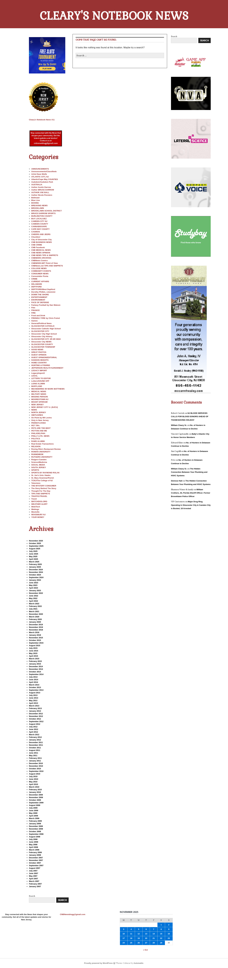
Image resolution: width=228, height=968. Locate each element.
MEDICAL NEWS (38, 391)
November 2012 (36, 716)
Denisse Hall (176, 481)
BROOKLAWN (37, 208)
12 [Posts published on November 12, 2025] (139, 934)
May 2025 (33, 556)
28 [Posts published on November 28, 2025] (154, 943)
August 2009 (34, 805)
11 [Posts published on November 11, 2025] (131, 934)
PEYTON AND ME (39, 431)
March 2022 (34, 604)
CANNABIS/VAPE (39, 226)
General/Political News (41, 323)
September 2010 (36, 771)
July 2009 (33, 808)
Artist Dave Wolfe (39, 174)
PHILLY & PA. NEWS (40, 436)
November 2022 (36, 593)
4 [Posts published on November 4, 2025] (131, 929)
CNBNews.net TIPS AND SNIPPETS (47, 266)
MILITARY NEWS (38, 394)
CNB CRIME (36, 245)
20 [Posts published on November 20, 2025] (146, 938)
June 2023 (33, 583)
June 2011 (33, 753)
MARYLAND (36, 386)
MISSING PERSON (39, 397)
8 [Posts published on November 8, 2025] (161, 929)
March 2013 (34, 706)
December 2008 (36, 826)
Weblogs (35, 509)
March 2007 (34, 881)
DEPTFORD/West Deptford (43, 289)
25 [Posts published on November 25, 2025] (131, 943)
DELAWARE (36, 284)
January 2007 (35, 886)
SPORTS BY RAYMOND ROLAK (45, 473)
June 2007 (33, 873)
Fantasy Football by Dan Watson (45, 305)
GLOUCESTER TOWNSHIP (43, 347)
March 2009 (34, 818)
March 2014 (34, 685)
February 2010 (35, 789)
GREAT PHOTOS (38, 352)
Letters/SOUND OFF (40, 381)
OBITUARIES (37, 415)
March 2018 (34, 632)
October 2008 (35, 831)
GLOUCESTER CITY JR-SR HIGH (46, 339)
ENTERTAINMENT (39, 297)
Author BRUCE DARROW (42, 190)
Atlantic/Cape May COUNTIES (44, 179)
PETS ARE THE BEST (40, 428)
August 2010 (34, 774)
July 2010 (33, 776)
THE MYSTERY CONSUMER (43, 486)
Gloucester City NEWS (41, 342)
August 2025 (34, 549)
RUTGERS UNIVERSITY (41, 457)
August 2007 (34, 868)
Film (33, 308)
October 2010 (35, 769)
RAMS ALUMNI (38, 441)
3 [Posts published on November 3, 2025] (123, 929)
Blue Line (35, 200)
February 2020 (35, 619)
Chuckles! (35, 237)
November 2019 (36, 627)
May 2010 (33, 782)
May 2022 (33, 598)
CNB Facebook (38, 247)
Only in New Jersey (40, 420)
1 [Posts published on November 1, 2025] (161, 925)
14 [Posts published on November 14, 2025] (154, 934)
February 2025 (35, 564)
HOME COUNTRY (39, 363)
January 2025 (35, 567)
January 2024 (35, 580)
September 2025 (36, 546)
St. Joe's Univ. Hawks (40, 475)
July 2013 (33, 695)
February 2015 (35, 661)
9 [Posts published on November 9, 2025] (168, 929)
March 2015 (34, 659)
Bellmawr (35, 198)
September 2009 (36, 803)
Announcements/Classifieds (44, 171)
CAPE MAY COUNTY (40, 229)
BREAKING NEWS (39, 205)
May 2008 (33, 844)
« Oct (145, 950)
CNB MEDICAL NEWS (41, 250)
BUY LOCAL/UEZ (39, 219)
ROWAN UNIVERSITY (40, 452)
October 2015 (35, 640)
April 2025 (33, 559)
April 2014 (33, 682)
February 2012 (35, 737)
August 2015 (34, 645)
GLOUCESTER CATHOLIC (43, 326)
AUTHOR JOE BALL (40, 192)
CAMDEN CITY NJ (39, 221)
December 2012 (36, 714)
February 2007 (35, 884)
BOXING (35, 203)
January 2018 (35, 635)
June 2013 (33, 698)
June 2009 (33, 810)
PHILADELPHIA (38, 433)
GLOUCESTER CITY (40, 331)
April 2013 (33, 703)
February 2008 (35, 852)
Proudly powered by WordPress (98, 963)
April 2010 (33, 784)
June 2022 (33, 596)
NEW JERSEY (37, 404)
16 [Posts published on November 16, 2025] (169, 934)
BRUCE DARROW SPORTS (43, 213)
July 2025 (33, 551)
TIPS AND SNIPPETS (40, 494)
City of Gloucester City (41, 239)
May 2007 (33, 876)
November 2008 (36, 829)
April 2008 (33, 847)
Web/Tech (35, 507)
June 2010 (33, 779)
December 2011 (36, 742)
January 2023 (35, 590)
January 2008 (35, 855)
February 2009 (35, 821)
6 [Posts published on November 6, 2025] (146, 929)
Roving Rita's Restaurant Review (46, 449)
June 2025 (33, 554)
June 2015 (33, 651)
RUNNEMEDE (37, 454)
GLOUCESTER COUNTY (42, 344)
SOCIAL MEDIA (38, 465)
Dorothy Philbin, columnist (43, 292)
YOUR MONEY (37, 517)
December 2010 (36, 763)
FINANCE (35, 310)
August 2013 (34, 693)
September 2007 (36, 865)
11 (42, 120)
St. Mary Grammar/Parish (42, 478)
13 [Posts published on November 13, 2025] (146, 934)
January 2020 (35, 622)
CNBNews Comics (39, 260)
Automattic (139, 963)
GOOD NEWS (37, 349)
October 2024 (35, 575)
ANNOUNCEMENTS (40, 169)
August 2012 (34, 724)
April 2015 (33, 656)
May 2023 (33, 585)
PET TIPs (35, 425)
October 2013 (35, 687)
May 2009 (33, 813)
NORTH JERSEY (38, 412)
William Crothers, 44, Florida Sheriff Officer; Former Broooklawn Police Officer (190, 492)
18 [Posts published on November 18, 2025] (131, 938)
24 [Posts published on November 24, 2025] (124, 943)
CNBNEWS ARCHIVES (41, 258)
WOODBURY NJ (38, 514)
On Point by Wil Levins (41, 418)
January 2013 (35, 711)
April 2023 (33, 588)
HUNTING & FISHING (40, 365)
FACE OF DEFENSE (40, 302)
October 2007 (35, 863)
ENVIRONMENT (38, 300)
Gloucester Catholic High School (46, 329)
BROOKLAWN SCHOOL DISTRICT (46, 211)
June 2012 (33, 729)
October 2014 (35, 672)
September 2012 (36, 721)
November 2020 (36, 614)
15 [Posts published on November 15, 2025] (161, 934)
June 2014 (33, 679)
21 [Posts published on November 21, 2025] (154, 938)
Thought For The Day (40, 491)
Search (32, 896)
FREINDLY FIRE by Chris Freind (45, 318)
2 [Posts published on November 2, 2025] (168, 925)
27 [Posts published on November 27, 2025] (146, 943)
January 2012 (35, 740)
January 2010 (35, 792)
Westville (35, 512)
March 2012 (34, 734)
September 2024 (36, 577)
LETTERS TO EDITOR (41, 378)
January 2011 (35, 761)
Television (35, 483)
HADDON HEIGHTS (39, 360)
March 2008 (34, 850)
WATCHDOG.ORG (39, 501)
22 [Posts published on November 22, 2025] (161, 938)
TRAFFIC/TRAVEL (39, 496)
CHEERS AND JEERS (40, 234)
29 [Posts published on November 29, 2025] (161, 943)
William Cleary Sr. (179, 425)
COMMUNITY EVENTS (41, 271)
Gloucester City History (41, 336)
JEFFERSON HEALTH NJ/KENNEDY (47, 368)
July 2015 (33, 648)
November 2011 (36, 745)
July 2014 (33, 677)
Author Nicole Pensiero (41, 195)
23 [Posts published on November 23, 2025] (169, 938)
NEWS (34, 410)
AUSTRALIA (36, 184)
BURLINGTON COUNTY (41, 216)
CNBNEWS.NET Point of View (44, 263)
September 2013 (36, 690)
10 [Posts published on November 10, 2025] (124, 934)
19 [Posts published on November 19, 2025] (139, 938)
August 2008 (34, 837)
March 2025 (34, 562)
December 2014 (36, 666)
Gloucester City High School (44, 334)
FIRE (33, 313)
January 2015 (35, 664)
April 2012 (33, 732)
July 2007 (33, 871)
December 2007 (36, 858)
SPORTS (35, 470)
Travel (34, 499)
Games (34, 321)
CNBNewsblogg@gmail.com (72, 914)
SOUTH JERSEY (38, 467)
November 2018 (36, 630)
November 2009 (36, 797)
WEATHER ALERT (39, 504)
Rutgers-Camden (39, 459)
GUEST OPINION (38, 355)
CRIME (34, 279)
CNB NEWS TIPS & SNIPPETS (44, 255)
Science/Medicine (39, 462)
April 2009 (33, 816)
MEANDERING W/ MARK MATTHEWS (48, 389)
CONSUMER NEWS (39, 274)
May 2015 (33, 653)
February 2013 (35, 708)
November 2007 (36, 860)
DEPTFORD (36, 287)
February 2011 (35, 758)
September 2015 (36, 643)
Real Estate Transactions (42, 444)
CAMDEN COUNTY (39, 224)
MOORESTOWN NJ (39, 399)
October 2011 (35, 748)
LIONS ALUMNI (38, 384)
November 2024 (36, 572)
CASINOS (35, 232)
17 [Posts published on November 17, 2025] (124, 938)
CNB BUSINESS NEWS (41, 242)
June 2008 (33, 842)
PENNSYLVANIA (38, 423)
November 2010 (36, 766)
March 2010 (34, 787)
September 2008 (36, 834)
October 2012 (35, 719)
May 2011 (33, 755)
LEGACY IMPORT (39, 370)
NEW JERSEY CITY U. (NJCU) (44, 407)
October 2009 (35, 800)
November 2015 (36, 638)
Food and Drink (38, 315)
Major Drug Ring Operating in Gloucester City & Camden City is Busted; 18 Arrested (191, 505)
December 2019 (36, 624)
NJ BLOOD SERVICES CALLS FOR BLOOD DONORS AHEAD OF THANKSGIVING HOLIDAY (189, 416)
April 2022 (33, 601)
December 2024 (36, 569)
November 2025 (36, 541)
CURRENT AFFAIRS (40, 281)
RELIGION (35, 446)
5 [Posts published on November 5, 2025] (138, 929)
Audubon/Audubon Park (42, 182)
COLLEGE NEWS (39, 268)
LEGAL (34, 376)
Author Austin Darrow (41, 187)
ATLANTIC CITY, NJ (40, 177)
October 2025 (35, 543)
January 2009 (35, 824)
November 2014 (36, 669)
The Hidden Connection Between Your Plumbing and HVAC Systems (189, 472)
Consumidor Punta (39, 276)
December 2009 (36, 795)
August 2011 (34, 750)
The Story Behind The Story (43, 488)
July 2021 (33, 609)
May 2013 (33, 700)
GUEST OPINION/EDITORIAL (44, 357)
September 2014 (36, 674)
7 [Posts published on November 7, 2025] (153, 929)
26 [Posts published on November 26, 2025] (139, 943)
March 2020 (34, 617)
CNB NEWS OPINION (40, 253)
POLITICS (35, 439)
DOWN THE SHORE (40, 294)
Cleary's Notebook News (114, 16)
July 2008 (33, 839)
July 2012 (33, 727)
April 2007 (33, 879)
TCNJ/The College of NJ (42, 480)
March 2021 (34, 611)
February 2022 (35, 606)
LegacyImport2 (38, 373)
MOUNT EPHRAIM (39, 402)
